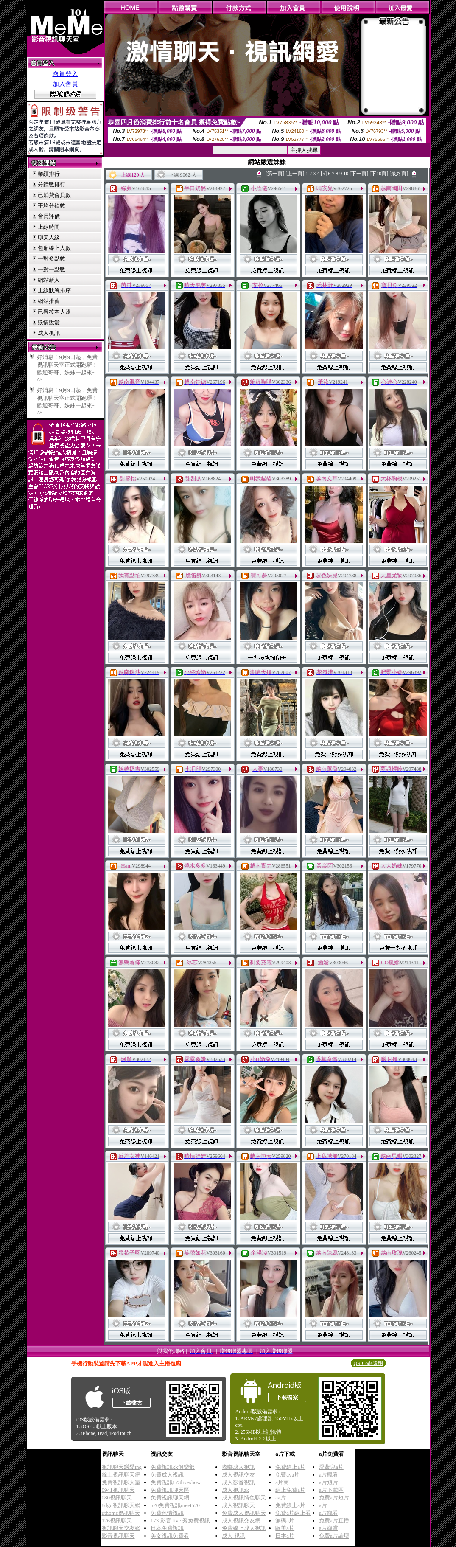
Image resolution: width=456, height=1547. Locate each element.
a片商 (282, 1482)
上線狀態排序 (54, 290)
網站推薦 (49, 301)
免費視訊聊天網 (170, 1497)
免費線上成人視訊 (244, 1528)
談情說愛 (49, 322)
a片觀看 (328, 1474)
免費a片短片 (334, 1497)
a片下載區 (331, 1490)
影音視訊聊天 (118, 1536)
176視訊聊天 (117, 1520)
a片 (323, 1505)
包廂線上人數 (54, 248)
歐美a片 (284, 1528)
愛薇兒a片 (331, 1467)
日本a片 (284, 1536)
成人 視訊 (233, 1536)
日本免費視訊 (167, 1528)
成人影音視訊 (238, 1482)
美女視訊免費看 (170, 1536)
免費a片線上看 (293, 1513)
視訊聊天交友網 (121, 1528)
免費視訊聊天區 (170, 1490)
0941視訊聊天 (118, 1490)
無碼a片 (284, 1520)
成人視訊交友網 (241, 1520)
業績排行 (49, 174)
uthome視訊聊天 (121, 1513)
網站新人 (49, 280)
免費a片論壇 (334, 1536)
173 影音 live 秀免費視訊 (180, 1520)
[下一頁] (359, 174)
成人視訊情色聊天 (244, 1497)
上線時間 (49, 227)
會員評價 (49, 216)
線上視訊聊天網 (121, 1474)
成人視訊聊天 (238, 1505)
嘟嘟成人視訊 (238, 1467)
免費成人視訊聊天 (244, 1513)
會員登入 (65, 73)
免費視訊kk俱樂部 (173, 1467)
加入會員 (65, 84)
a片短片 (328, 1482)
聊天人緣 (49, 237)
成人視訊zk (235, 1490)
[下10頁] (378, 174)
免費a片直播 (334, 1520)
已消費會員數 (54, 195)
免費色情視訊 (167, 1513)
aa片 (280, 1497)
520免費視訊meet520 (175, 1505)
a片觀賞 (328, 1528)
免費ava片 (287, 1474)
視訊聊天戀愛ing (122, 1467)
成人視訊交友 (238, 1474)
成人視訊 (49, 333)
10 (345, 174)
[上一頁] (294, 174)
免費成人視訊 (167, 1474)
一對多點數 (51, 258)
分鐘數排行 (51, 184)
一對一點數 (51, 269)
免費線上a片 (290, 1467)
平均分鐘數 (51, 205)
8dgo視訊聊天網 (121, 1505)
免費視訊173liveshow (176, 1482)
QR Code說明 (368, 1363)
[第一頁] (275, 174)
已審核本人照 (54, 312)
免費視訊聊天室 (121, 1482)
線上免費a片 (290, 1490)
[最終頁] (398, 174)
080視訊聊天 (117, 1497)
